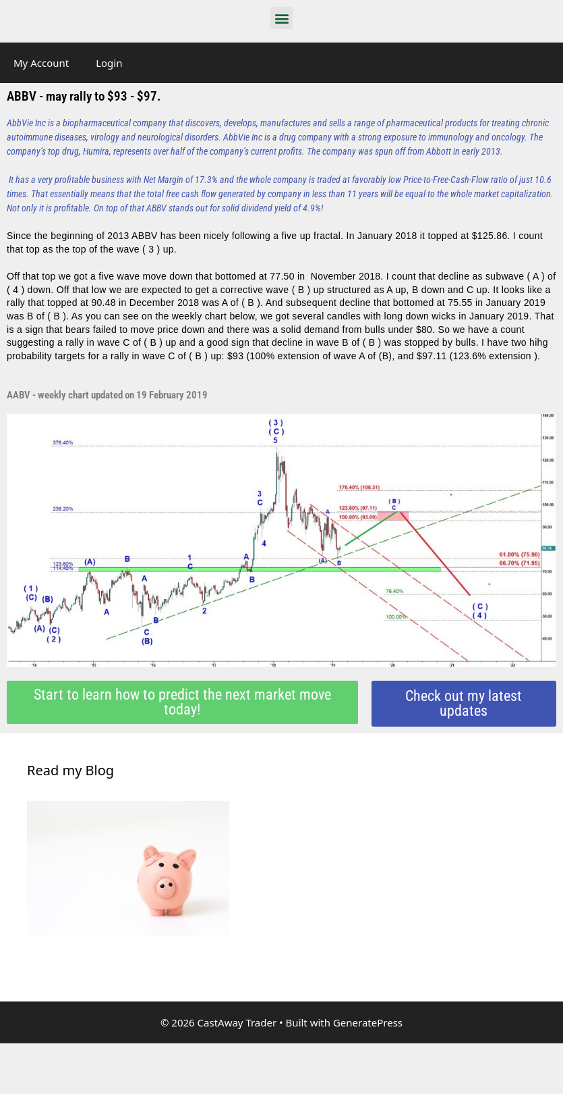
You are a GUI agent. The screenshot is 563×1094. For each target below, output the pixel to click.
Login (109, 63)
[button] (281, 18)
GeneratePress (368, 1022)
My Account (41, 63)
